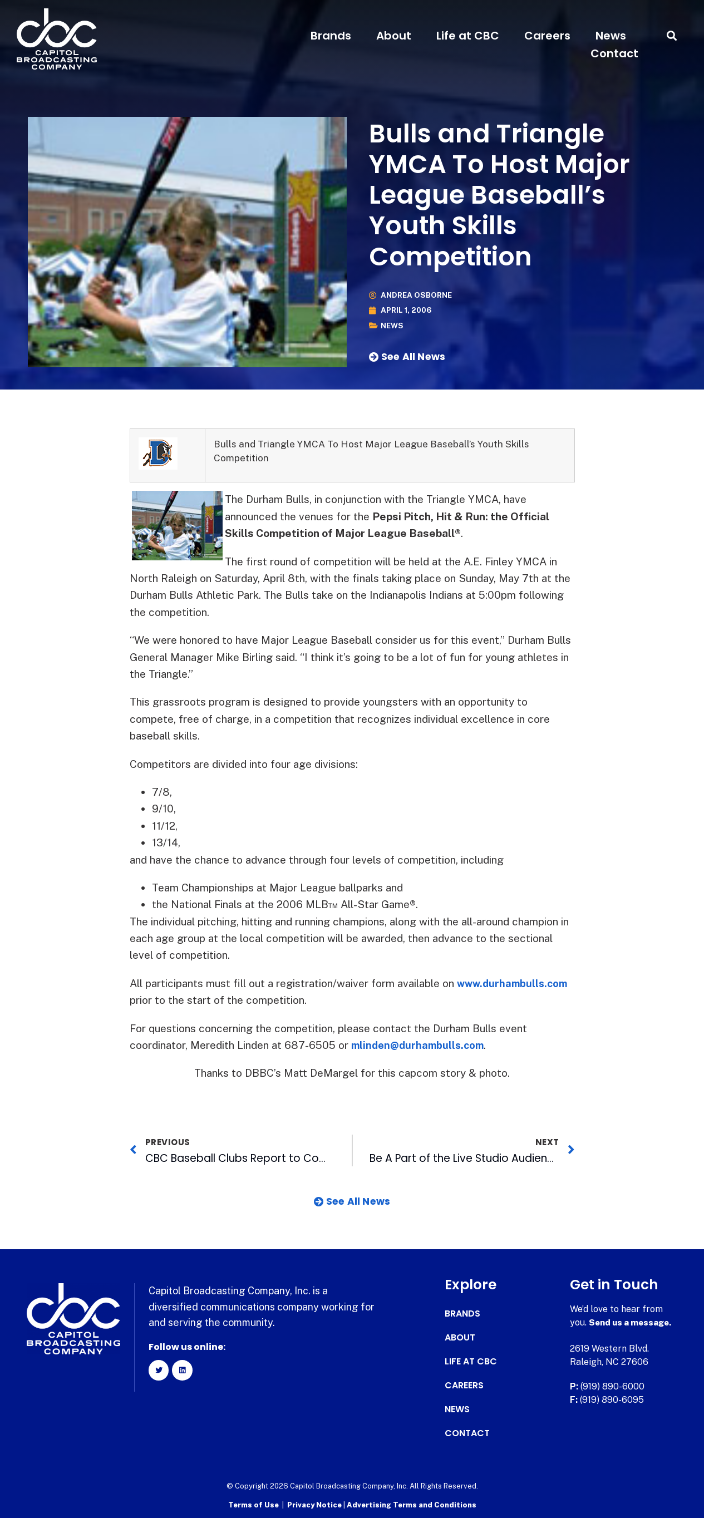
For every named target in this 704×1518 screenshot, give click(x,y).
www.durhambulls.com (515, 983)
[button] (672, 36)
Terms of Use (253, 1504)
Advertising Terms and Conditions (411, 1504)
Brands (331, 35)
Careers (547, 35)
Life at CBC (467, 35)
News (610, 35)
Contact (614, 53)
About (393, 35)
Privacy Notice (315, 1504)
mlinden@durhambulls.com (420, 1045)
